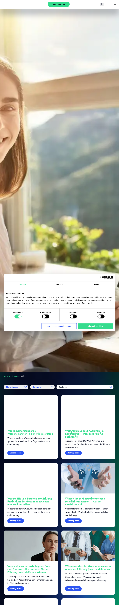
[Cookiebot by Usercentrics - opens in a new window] (102, 277)
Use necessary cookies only (59, 326)
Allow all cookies (95, 326)
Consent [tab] (22, 285)
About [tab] (96, 285)
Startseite (7, 376)
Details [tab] (59, 285)
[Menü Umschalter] (115, 4)
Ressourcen (16, 376)
